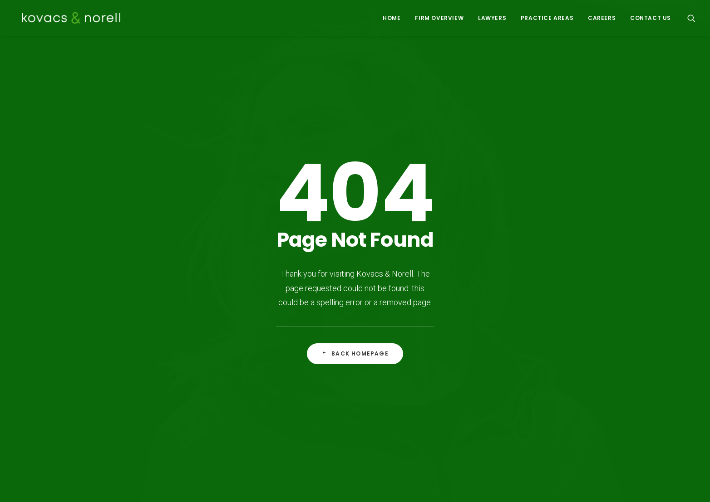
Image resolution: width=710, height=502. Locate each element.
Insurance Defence (392, 373)
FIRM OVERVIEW (439, 18)
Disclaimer (181, 484)
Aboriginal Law (308, 373)
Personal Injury (385, 385)
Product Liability (310, 421)
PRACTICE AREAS (547, 18)
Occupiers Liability (391, 421)
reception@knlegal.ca (569, 409)
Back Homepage (355, 265)
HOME (391, 18)
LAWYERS (492, 18)
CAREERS (602, 18)
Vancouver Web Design (264, 484)
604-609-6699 (568, 373)
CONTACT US (650, 18)
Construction (305, 409)
